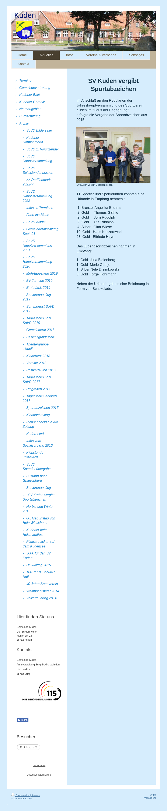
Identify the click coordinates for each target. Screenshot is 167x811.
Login (153, 794)
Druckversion (20, 795)
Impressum (39, 765)
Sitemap (35, 795)
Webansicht (149, 798)
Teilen (23, 719)
